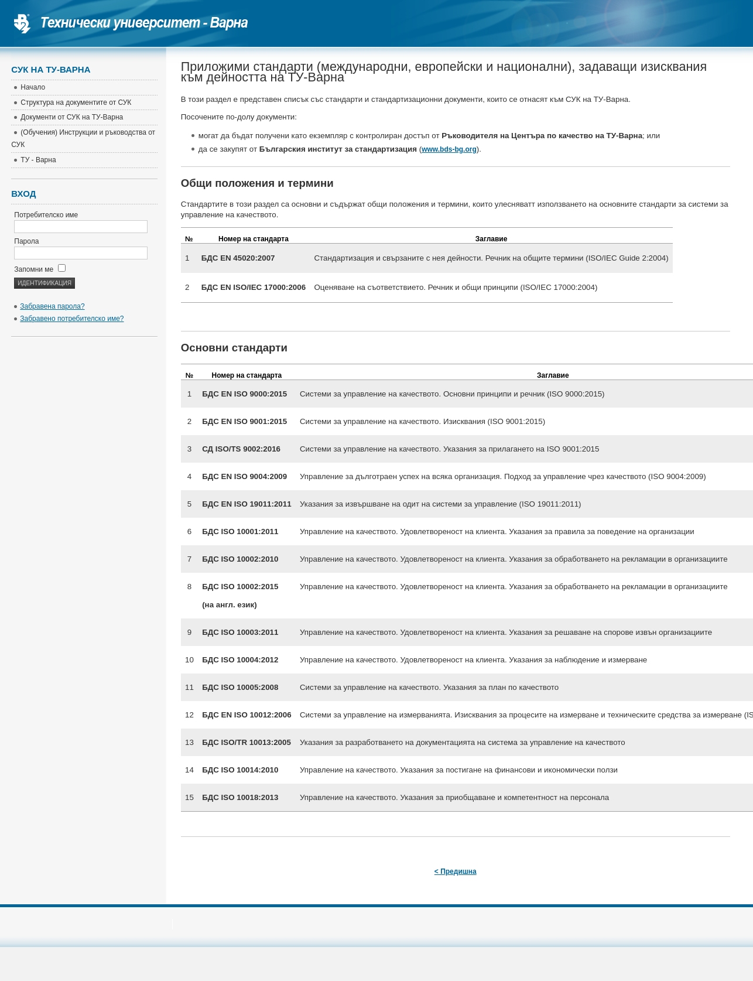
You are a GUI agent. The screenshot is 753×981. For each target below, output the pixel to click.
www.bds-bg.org (449, 149)
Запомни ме (39, 269)
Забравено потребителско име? (72, 319)
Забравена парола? (52, 306)
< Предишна (455, 871)
